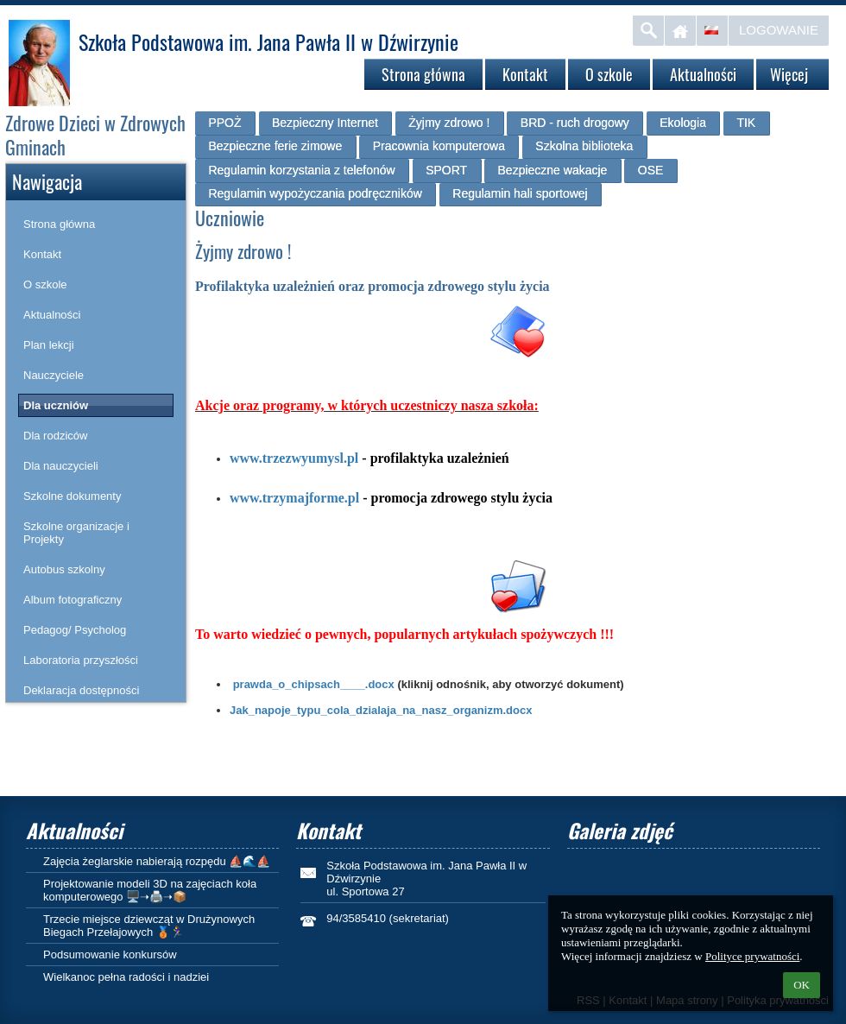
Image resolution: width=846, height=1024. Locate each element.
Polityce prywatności (752, 956)
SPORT (446, 170)
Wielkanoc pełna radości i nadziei (126, 976)
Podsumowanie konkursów (110, 954)
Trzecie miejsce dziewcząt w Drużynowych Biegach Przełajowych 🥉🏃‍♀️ (149, 926)
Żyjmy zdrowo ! (448, 123)
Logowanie (778, 29)
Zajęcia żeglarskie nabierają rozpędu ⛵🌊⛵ (156, 861)
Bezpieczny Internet (325, 123)
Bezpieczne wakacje (553, 170)
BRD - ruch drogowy (575, 123)
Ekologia (683, 123)
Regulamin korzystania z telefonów (301, 170)
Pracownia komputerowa (439, 146)
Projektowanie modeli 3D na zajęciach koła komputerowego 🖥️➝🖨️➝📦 (149, 890)
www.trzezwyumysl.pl (294, 458)
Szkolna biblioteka (584, 146)
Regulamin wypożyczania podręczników (314, 193)
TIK (745, 123)
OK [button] (801, 984)
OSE (651, 170)
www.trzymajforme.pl (294, 497)
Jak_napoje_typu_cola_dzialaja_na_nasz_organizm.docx (381, 710)
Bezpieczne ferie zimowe (275, 146)
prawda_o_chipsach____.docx (314, 684)
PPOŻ (224, 123)
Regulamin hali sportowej (519, 193)
